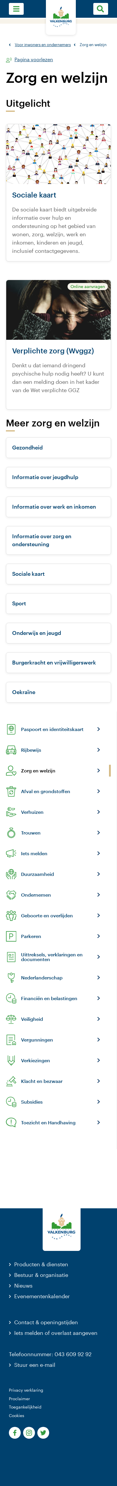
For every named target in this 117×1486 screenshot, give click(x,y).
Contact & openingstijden (46, 1322)
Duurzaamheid (37, 874)
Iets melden (34, 853)
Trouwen (31, 832)
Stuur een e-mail (34, 1365)
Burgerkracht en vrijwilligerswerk (54, 662)
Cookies (16, 1415)
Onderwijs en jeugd (36, 633)
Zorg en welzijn (38, 770)
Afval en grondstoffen (45, 791)
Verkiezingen (35, 1060)
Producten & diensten (41, 1264)
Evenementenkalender (42, 1296)
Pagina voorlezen (34, 59)
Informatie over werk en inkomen (54, 506)
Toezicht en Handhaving (48, 1122)
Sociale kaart (28, 573)
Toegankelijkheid (25, 1406)
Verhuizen (32, 812)
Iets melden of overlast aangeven (55, 1333)
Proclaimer (19, 1398)
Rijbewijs (31, 750)
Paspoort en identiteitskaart (52, 729)
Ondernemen (36, 894)
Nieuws (23, 1285)
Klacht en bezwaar (41, 1081)
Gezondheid (27, 447)
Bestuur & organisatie (41, 1275)
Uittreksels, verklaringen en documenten (52, 957)
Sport (19, 603)
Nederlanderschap (41, 977)
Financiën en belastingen (49, 998)
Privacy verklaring (26, 1390)
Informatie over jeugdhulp (45, 477)
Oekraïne (23, 692)
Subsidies (32, 1101)
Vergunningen (37, 1039)
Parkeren (31, 936)
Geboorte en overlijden (47, 915)
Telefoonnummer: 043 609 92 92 (50, 1354)
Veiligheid (32, 1019)
